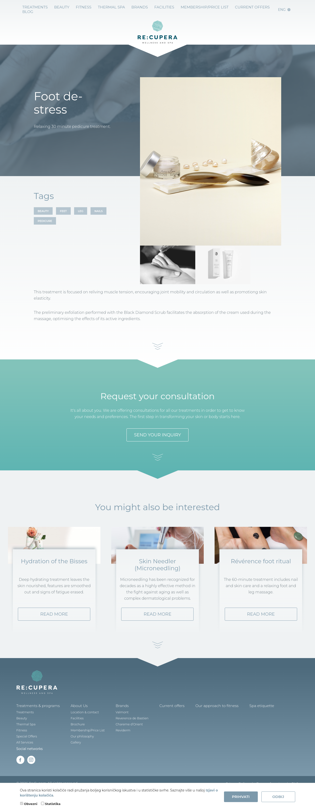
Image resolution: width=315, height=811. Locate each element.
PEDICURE (45, 221)
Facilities (156, 7)
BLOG (265, 7)
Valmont (116, 726)
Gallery (72, 756)
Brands (116, 719)
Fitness (80, 7)
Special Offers (26, 750)
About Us (74, 719)
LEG (80, 211)
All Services (24, 756)
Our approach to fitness (205, 719)
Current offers (237, 7)
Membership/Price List (193, 7)
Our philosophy (78, 750)
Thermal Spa (105, 7)
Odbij (278, 796)
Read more (54, 628)
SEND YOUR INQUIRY (157, 429)
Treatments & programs (36, 719)
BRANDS (132, 7)
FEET (63, 211)
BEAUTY (43, 211)
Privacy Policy (237, 780)
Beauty (59, 7)
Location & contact (80, 726)
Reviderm (117, 744)
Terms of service (270, 780)
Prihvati (241, 796)
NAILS (98, 211)
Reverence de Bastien (125, 732)
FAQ (295, 780)
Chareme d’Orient (123, 738)
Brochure (73, 738)
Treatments (34, 7)
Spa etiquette (247, 719)
